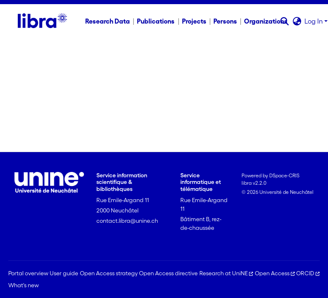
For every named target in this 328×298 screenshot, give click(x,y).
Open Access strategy (109, 273)
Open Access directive (168, 273)
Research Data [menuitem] (107, 21)
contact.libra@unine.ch (127, 220)
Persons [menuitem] (225, 21)
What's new (23, 285)
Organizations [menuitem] (265, 21)
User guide (64, 273)
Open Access (275, 273)
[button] (284, 21)
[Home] (42, 21)
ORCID (308, 273)
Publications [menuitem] (156, 21)
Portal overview (28, 273)
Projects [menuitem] (194, 21)
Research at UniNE (226, 273)
